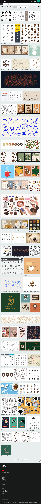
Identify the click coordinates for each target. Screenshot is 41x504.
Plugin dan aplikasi (4, 480)
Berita (3, 486)
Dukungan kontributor (5, 491)
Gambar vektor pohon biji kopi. (23, 414)
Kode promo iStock (4, 474)
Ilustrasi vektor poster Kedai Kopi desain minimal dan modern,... (26, 114)
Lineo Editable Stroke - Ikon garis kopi (6, 43)
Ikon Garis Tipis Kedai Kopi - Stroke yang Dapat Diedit (8, 366)
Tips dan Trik (4, 475)
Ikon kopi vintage (30, 366)
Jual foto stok (4, 490)
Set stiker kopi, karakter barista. (5, 217)
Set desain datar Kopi (22, 395)
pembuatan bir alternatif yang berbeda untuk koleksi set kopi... (10, 414)
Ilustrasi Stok (4, 479)
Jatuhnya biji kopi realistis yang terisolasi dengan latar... (9, 163)
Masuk (38, 1)
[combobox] (5, 4)
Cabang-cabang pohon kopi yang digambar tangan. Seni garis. (10, 291)
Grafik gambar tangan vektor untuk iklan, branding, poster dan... (10, 137)
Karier (3, 488)
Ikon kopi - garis (30, 381)
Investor (3, 487)
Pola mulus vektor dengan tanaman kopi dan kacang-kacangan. (23, 381)
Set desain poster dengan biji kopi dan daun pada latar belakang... (10, 55)
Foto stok (3, 477)
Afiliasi (3, 489)
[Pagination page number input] (15, 459)
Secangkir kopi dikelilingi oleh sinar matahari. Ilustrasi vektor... (9, 395)
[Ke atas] (40, 461)
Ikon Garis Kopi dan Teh (4, 275)
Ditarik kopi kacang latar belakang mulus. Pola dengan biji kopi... (21, 69)
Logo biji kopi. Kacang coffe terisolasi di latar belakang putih (9, 69)
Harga (31, 1)
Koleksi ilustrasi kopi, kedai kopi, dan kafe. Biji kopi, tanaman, (31, 102)
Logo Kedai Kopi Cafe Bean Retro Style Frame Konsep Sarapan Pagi (10, 455)
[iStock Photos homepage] (4, 1)
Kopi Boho (25, 275)
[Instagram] (7, 499)
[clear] (36, 4)
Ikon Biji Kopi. (3, 381)
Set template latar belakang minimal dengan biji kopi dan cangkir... (10, 230)
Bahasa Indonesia (17, 468)
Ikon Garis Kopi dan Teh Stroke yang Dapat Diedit (22, 366)
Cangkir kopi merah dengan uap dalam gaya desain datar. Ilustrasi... (10, 178)
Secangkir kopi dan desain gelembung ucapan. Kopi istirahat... (32, 291)
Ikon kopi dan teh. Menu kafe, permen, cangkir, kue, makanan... (10, 256)
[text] (22, 3)
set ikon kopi (32, 256)
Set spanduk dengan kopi (4, 429)
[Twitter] (5, 499)
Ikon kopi (22, 43)
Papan (35, 1)
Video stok (3, 478)
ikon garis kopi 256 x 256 (4, 102)
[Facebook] (3, 499)
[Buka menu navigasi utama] (1, 1)
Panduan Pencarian (4, 476)
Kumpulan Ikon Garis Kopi (30, 430)
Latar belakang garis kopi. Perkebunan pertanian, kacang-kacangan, (10, 324)
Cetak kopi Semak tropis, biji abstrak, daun (18, 256)
